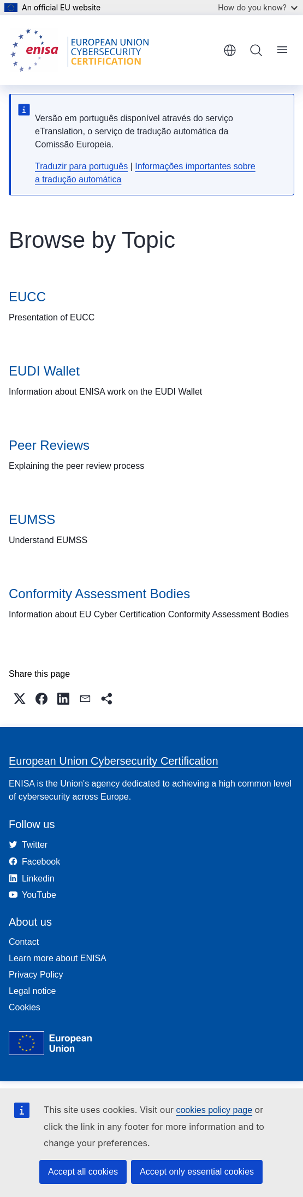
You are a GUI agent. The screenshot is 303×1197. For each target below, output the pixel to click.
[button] (19, 698)
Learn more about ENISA (57, 958)
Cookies (24, 1007)
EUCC (27, 296)
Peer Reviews (49, 445)
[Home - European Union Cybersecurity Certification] (83, 50)
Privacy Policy (36, 974)
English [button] (229, 50)
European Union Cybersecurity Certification (113, 761)
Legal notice (32, 991)
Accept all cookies (83, 1171)
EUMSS (32, 519)
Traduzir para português (81, 166)
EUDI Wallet (44, 371)
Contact (24, 941)
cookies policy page (214, 1110)
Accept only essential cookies (197, 1171)
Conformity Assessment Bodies (99, 593)
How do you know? (258, 7)
